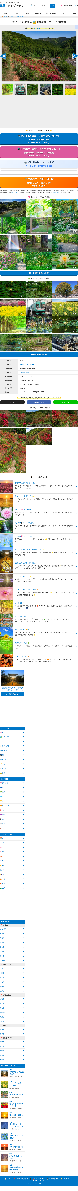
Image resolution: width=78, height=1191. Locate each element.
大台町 (2, 987)
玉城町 (2, 1022)
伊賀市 (2, 1034)
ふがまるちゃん (15, 197)
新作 (27, 13)
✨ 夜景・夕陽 (4, 751)
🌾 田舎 (2, 769)
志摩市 (2, 1008)
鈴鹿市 (2, 956)
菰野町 (2, 947)
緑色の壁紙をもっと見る (39, 359)
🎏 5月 (2, 861)
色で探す (38, 13)
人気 (16, 13)
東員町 (2, 943)
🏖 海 (2, 746)
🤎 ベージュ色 (4, 833)
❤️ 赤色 (2, 815)
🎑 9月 (2, 879)
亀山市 (2, 961)
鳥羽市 (2, 1013)
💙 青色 (2, 792)
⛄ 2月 (2, 847)
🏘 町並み (3, 764)
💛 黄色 (2, 806)
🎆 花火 (2, 760)
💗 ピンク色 (4, 788)
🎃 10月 (2, 884)
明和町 (2, 982)
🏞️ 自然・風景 (4, 741)
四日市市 (3, 965)
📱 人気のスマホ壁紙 (37, 1183)
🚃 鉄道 (2, 778)
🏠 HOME (8, 1183)
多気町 (2, 991)
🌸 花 (2, 737)
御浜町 (2, 1055)
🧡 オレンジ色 (4, 810)
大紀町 (12, 16)
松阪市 (2, 978)
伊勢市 (2, 1003)
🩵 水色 (2, 801)
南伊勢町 (3, 1017)
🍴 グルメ (3, 773)
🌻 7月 (2, 870)
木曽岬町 (3, 938)
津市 (1, 973)
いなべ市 (3, 934)
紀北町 (2, 1051)
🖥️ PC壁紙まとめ (52, 1183)
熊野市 (2, 1060)
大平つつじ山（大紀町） (27, 369)
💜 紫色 (2, 819)
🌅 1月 (2, 843)
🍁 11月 (2, 888)
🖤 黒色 (2, 824)
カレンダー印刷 (51, 13)
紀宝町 (2, 1064)
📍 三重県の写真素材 (20, 1183)
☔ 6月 (2, 865)
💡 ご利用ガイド (66, 1183)
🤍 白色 (2, 828)
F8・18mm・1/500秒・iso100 (29, 389)
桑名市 (2, 952)
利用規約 (55, 197)
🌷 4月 (2, 856)
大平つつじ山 (20, 16)
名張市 (2, 1039)
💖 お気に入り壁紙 (66, 5)
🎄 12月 (2, 893)
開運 (5, 13)
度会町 (2, 1026)
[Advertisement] (39, 111)
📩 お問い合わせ (38, 1185)
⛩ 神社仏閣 (4, 755)
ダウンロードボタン (40, 28)
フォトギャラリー (12, 7)
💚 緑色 (2, 797)
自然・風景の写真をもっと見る (39, 278)
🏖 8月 (2, 875)
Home (5, 16)
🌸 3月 (2, 852)
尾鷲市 (2, 1046)
